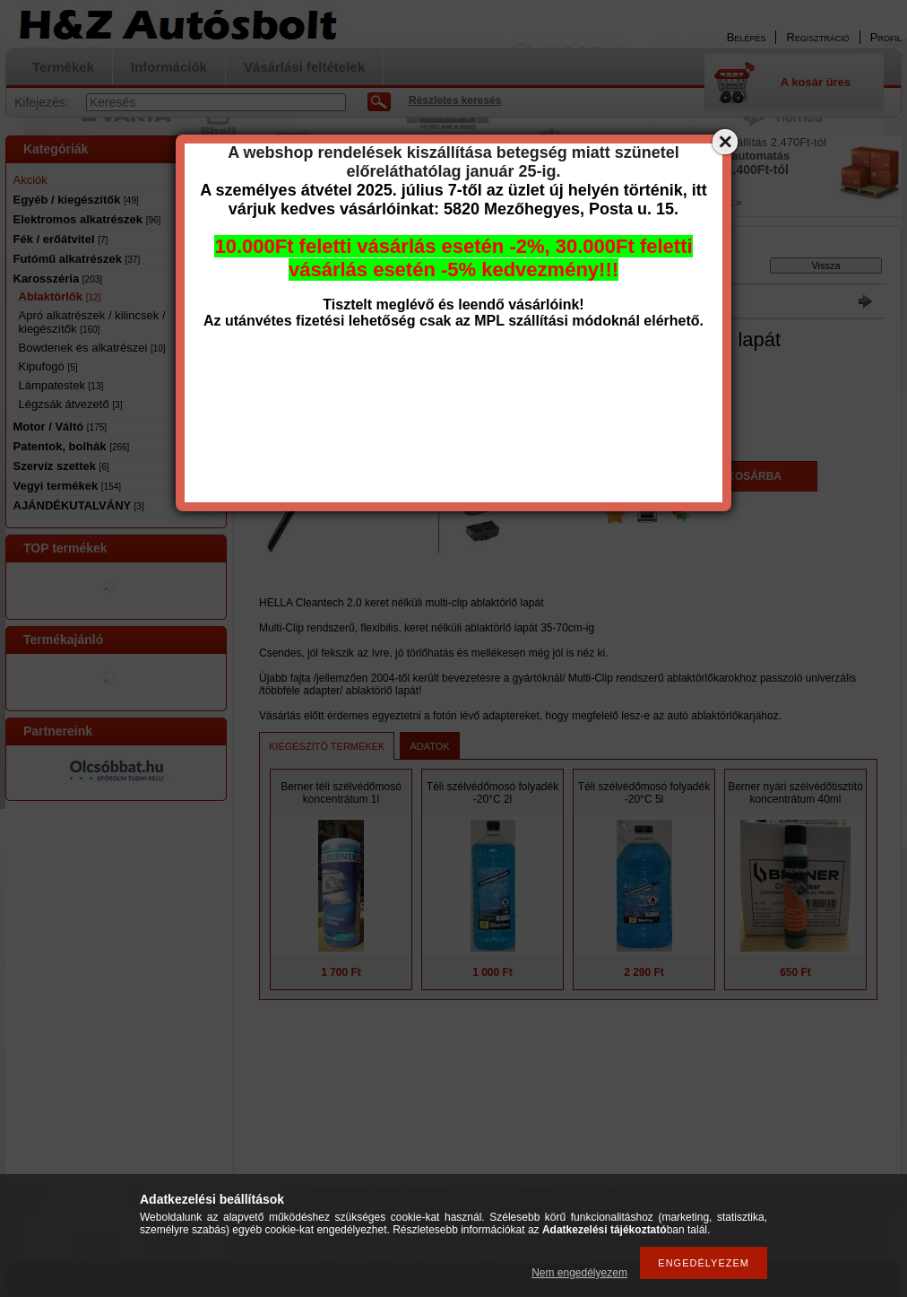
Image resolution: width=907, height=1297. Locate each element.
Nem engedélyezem (579, 1273)
